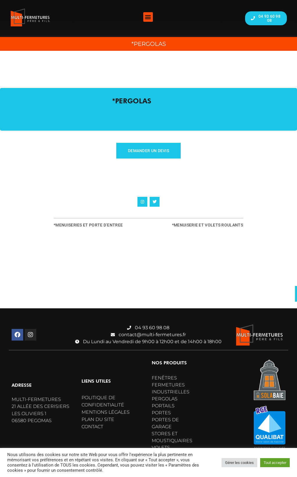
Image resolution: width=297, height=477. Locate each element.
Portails (163, 405)
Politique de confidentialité (103, 401)
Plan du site (98, 419)
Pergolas (165, 399)
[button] (148, 17)
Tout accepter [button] (275, 462)
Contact (92, 426)
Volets (161, 447)
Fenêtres (164, 378)
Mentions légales (106, 412)
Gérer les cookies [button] (239, 462)
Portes (161, 412)
